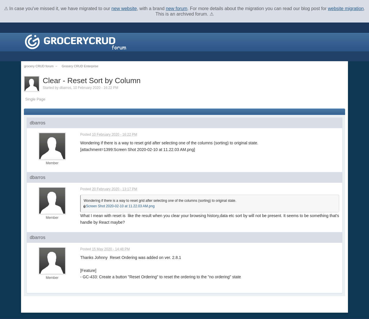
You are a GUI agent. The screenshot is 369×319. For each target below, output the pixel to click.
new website (124, 8)
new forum (176, 8)
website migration (346, 8)
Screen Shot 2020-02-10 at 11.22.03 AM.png (120, 206)
